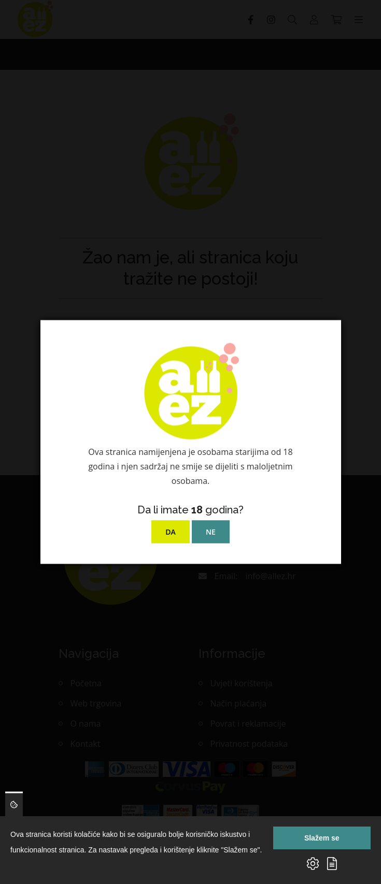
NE (211, 532)
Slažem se (322, 838)
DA (170, 532)
